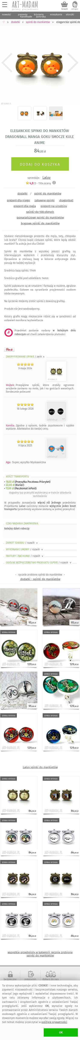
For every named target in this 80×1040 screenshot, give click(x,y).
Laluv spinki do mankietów (40, 767)
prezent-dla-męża (24, 206)
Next (73, 63)
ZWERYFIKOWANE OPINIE (25, 356)
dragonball (66, 200)
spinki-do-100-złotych (40, 211)
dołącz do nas (50, 979)
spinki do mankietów (47, 193)
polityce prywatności (54, 1022)
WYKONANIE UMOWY (25, 549)
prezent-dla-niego (18, 200)
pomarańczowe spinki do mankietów (40, 217)
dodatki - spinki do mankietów (40, 579)
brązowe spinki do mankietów (40, 223)
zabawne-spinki (45, 200)
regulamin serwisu (30, 981)
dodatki (22, 193)
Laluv (46, 178)
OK (61, 1032)
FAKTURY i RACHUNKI (25, 556)
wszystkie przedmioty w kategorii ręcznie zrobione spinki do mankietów (40, 954)
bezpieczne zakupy (10, 981)
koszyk (64, 9)
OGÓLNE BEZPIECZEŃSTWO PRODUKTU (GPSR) (39, 562)
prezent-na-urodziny (54, 206)
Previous (7, 63)
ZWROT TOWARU (22, 542)
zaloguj (74, 9)
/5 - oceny (38, 183)
